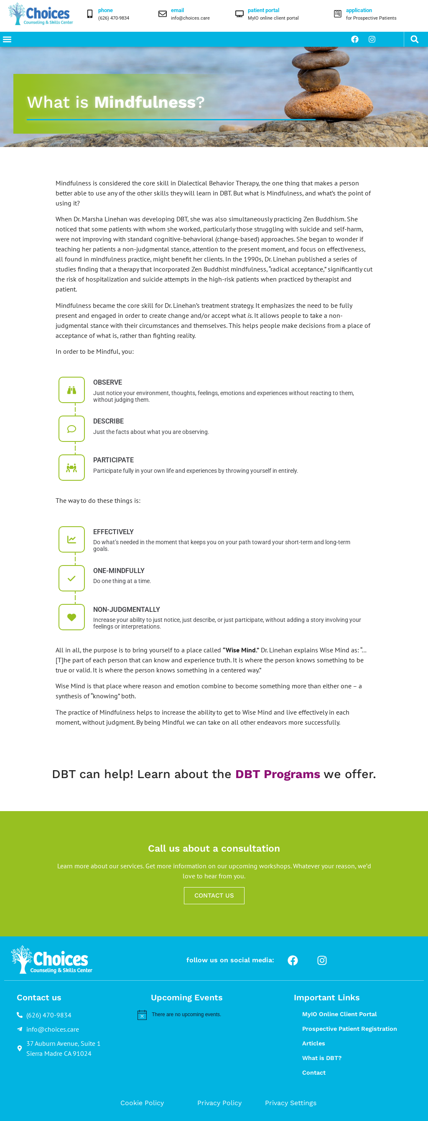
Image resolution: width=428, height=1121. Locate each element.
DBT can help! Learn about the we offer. (214, 774)
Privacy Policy (219, 1103)
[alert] (206, 1015)
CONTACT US (214, 895)
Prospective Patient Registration (349, 1028)
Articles (313, 1043)
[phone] (90, 14)
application (359, 10)
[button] (7, 39)
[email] (162, 14)
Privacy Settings (290, 1103)
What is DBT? (321, 1058)
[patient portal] (239, 14)
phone (105, 10)
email (177, 10)
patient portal (263, 10)
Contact (314, 1072)
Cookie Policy (142, 1103)
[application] (338, 14)
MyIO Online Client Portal (339, 1014)
